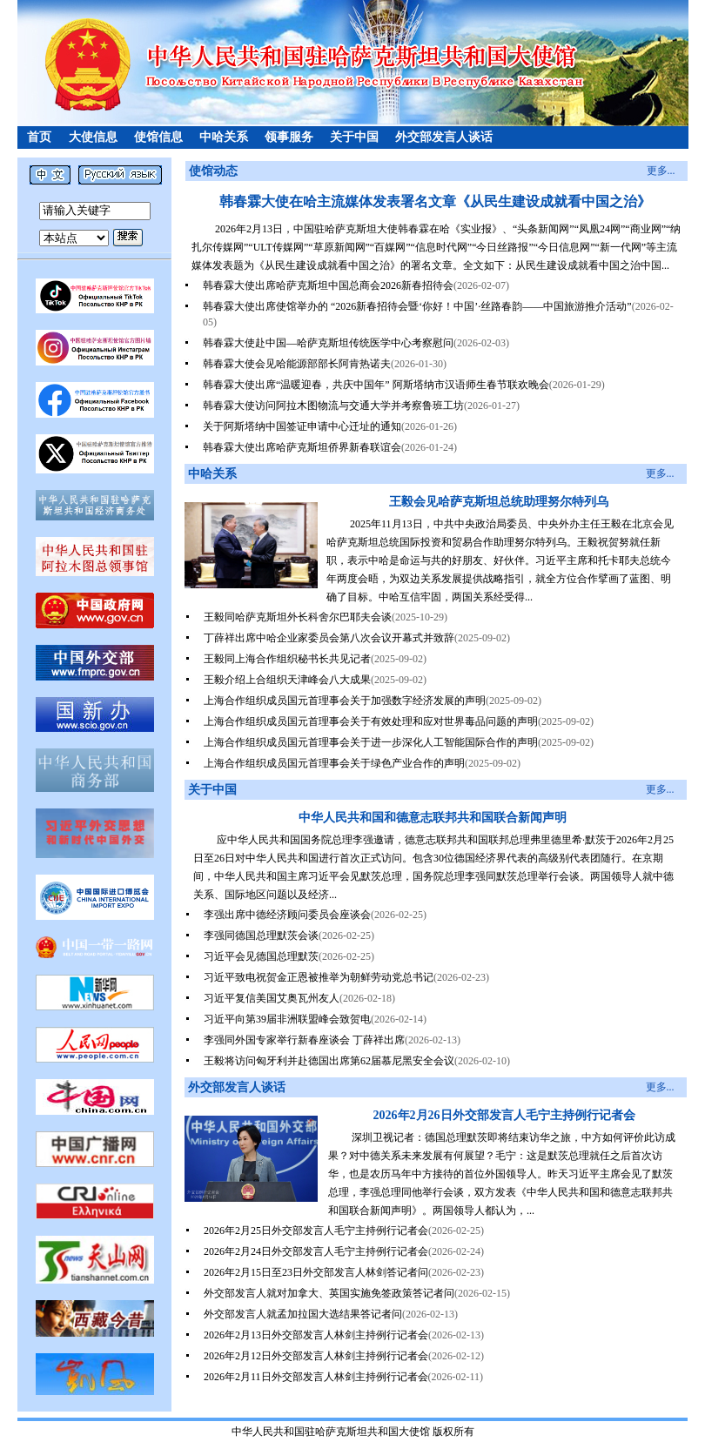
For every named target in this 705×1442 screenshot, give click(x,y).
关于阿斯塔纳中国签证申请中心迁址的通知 (302, 426)
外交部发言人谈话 (444, 137)
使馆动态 (213, 171)
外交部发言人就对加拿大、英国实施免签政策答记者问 (329, 1293)
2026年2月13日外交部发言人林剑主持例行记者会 (316, 1335)
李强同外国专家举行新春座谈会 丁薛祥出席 (304, 1040)
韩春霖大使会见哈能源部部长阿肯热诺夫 (297, 364)
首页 (39, 137)
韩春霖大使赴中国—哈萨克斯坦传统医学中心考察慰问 (328, 343)
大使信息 (93, 137)
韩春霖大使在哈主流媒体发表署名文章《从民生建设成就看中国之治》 (435, 201)
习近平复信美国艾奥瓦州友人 (271, 998)
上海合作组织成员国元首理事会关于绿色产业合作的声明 (334, 763)
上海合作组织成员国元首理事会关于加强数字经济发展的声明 (345, 700)
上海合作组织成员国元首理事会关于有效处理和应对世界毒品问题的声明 (371, 721)
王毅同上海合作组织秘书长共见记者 (287, 659)
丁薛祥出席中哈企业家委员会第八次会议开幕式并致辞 (329, 638)
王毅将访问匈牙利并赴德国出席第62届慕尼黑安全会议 (329, 1061)
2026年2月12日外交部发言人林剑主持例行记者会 (316, 1356)
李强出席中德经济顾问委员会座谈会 (287, 915)
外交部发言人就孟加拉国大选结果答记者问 (303, 1314)
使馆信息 (158, 137)
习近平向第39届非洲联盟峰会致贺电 (287, 1019)
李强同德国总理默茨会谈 (261, 935)
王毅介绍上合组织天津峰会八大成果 (287, 680)
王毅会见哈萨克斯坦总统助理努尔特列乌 (498, 501)
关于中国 (354, 137)
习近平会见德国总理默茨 (261, 956)
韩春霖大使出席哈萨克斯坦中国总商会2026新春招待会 (328, 285)
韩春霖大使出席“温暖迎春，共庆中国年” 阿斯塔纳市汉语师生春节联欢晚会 (376, 385)
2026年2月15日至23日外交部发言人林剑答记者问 (316, 1272)
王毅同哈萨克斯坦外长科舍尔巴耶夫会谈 (298, 617)
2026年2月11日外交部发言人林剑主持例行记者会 (316, 1377)
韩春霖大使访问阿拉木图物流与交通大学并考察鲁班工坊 (333, 405)
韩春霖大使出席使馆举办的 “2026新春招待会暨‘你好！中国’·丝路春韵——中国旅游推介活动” (417, 306)
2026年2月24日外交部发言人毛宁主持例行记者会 (316, 1251)
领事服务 (289, 137)
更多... (661, 170)
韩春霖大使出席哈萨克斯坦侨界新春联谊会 (302, 447)
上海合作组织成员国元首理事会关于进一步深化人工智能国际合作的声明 (371, 742)
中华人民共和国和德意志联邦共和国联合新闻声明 (433, 817)
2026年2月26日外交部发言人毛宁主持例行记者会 (504, 1115)
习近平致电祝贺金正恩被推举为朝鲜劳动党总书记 (318, 977)
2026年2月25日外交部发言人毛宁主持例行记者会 (316, 1230)
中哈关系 (223, 137)
